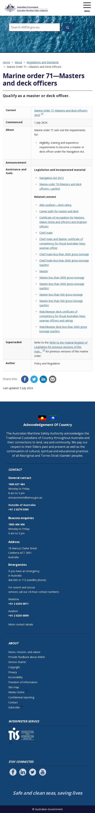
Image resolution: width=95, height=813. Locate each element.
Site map (13, 687)
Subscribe (14, 707)
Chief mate (46, 232)
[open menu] (87, 5)
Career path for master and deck (59, 211)
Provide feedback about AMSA (26, 657)
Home (6, 62)
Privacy (12, 672)
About (18, 62)
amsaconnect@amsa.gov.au (25, 497)
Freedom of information (22, 682)
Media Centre (16, 692)
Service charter (17, 662)
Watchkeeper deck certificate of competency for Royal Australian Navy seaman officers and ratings (62, 316)
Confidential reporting (21, 697)
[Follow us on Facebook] (12, 772)
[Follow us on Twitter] (32, 772)
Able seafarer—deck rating (55, 205)
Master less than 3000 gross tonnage (61, 277)
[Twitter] (34, 379)
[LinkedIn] (43, 379)
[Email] (52, 379)
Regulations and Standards (43, 62)
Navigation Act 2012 (51, 178)
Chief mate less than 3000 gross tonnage (64, 254)
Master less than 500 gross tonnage (61, 294)
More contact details (20, 624)
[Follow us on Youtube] (42, 772)
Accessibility (15, 677)
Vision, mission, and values (24, 652)
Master (43, 271)
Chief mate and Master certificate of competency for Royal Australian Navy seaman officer (62, 243)
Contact (13, 702)
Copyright (14, 667)
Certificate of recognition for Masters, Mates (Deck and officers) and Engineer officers (63, 222)
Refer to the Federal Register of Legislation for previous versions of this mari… (60, 347)
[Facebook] (25, 379)
